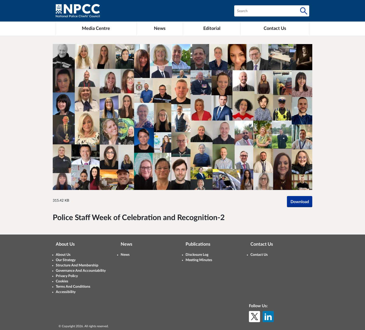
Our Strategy (66, 260)
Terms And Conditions (73, 286)
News (125, 255)
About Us (63, 255)
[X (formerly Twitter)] (254, 316)
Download (299, 202)
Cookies (62, 281)
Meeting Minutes (199, 260)
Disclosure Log (197, 255)
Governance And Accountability (81, 271)
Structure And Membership (77, 265)
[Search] (303, 10)
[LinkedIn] (268, 316)
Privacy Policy (67, 276)
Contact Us (259, 255)
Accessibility (66, 292)
